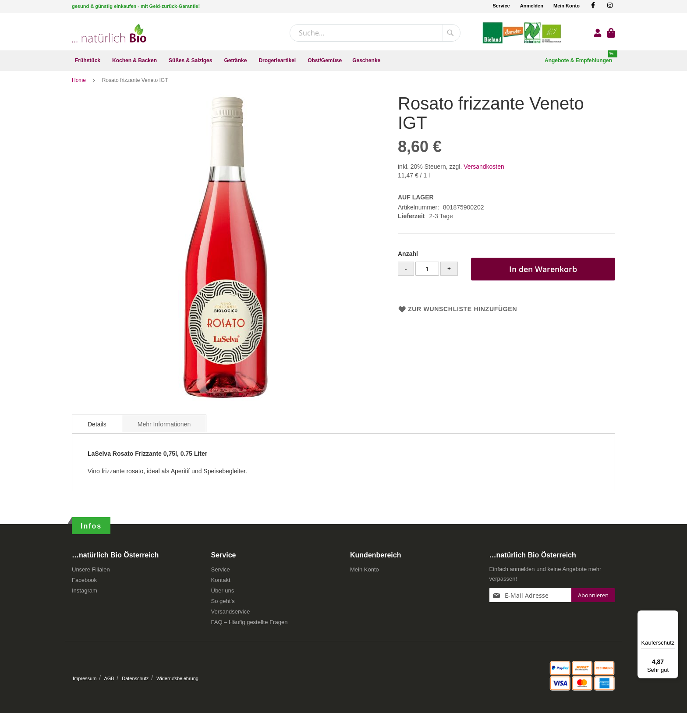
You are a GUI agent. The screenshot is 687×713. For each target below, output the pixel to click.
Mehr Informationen (164, 429)
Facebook (84, 583)
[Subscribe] (593, 598)
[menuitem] (88, 60)
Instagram (84, 593)
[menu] (343, 60)
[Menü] (673, 615)
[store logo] (109, 33)
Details (97, 429)
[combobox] (375, 33)
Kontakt (220, 583)
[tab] (97, 428)
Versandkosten (484, 171)
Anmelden (531, 5)
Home (79, 85)
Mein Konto (566, 5)
